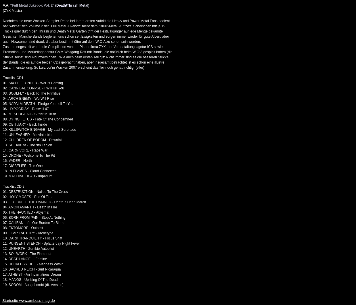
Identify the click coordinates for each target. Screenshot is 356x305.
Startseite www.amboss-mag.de (28, 300)
